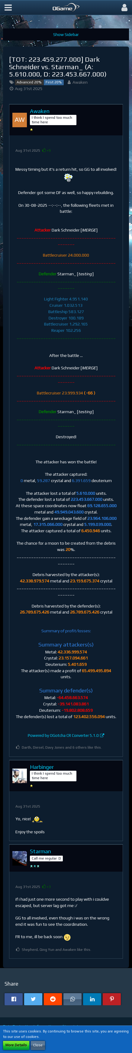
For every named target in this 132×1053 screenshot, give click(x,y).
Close (38, 1045)
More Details (16, 1045)
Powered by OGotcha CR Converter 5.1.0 (63, 735)
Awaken (80, 82)
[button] (8, 7)
